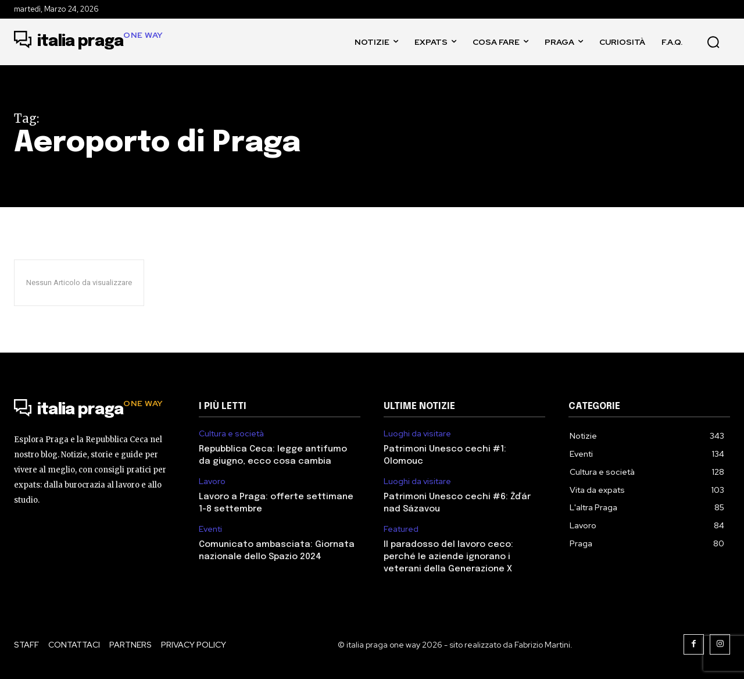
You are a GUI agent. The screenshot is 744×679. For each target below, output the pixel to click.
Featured (401, 529)
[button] (713, 42)
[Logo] (88, 42)
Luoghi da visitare (417, 434)
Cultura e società (231, 434)
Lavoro (212, 481)
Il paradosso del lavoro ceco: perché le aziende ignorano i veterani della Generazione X (448, 557)
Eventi (210, 529)
